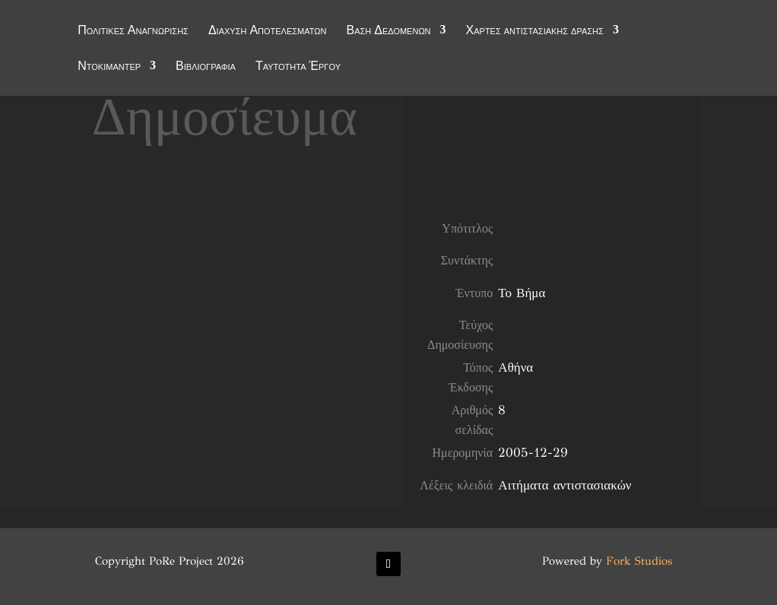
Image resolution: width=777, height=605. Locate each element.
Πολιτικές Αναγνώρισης (133, 32)
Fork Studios (639, 561)
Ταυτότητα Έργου (298, 67)
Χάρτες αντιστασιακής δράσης (535, 32)
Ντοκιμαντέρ (109, 67)
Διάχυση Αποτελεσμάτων (267, 32)
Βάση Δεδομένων (388, 32)
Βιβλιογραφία (206, 67)
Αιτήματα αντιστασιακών (564, 485)
